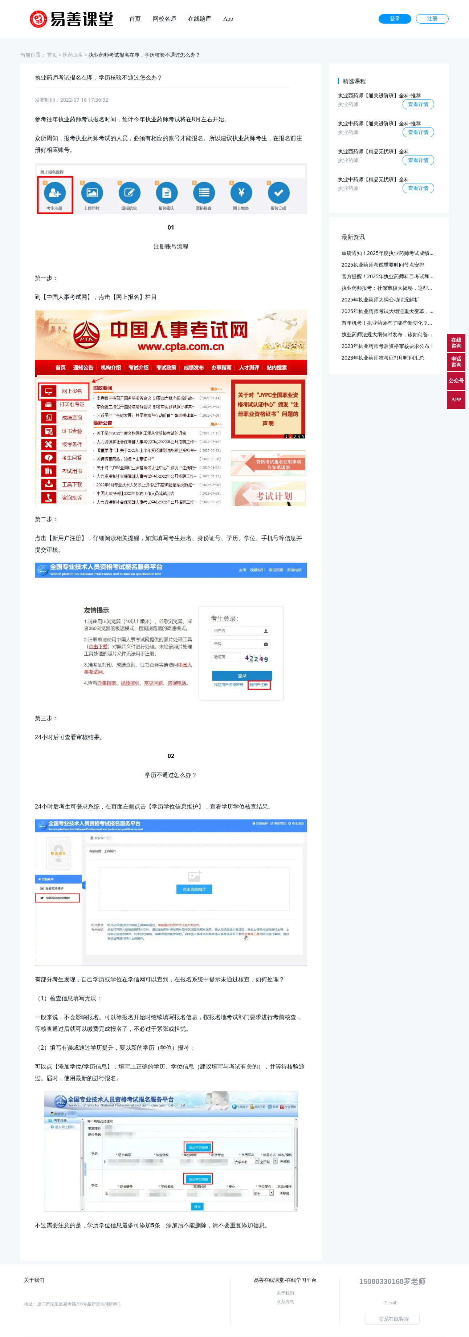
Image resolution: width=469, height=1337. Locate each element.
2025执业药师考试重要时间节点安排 (383, 264)
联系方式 (285, 1301)
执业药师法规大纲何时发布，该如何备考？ (390, 334)
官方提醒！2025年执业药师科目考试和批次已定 (396, 276)
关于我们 (285, 1293)
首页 (135, 19)
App (228, 19)
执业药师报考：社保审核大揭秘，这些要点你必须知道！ (405, 287)
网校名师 (164, 19)
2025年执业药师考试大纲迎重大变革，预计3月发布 (400, 311)
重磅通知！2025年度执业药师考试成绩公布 (391, 253)
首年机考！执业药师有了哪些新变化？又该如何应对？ (403, 322)
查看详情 (418, 104)
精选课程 (354, 81)
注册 (432, 18)
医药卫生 (73, 54)
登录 (395, 18)
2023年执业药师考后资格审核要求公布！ (388, 346)
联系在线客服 (394, 1319)
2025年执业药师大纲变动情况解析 (380, 299)
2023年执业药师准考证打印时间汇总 (383, 357)
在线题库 (199, 19)
